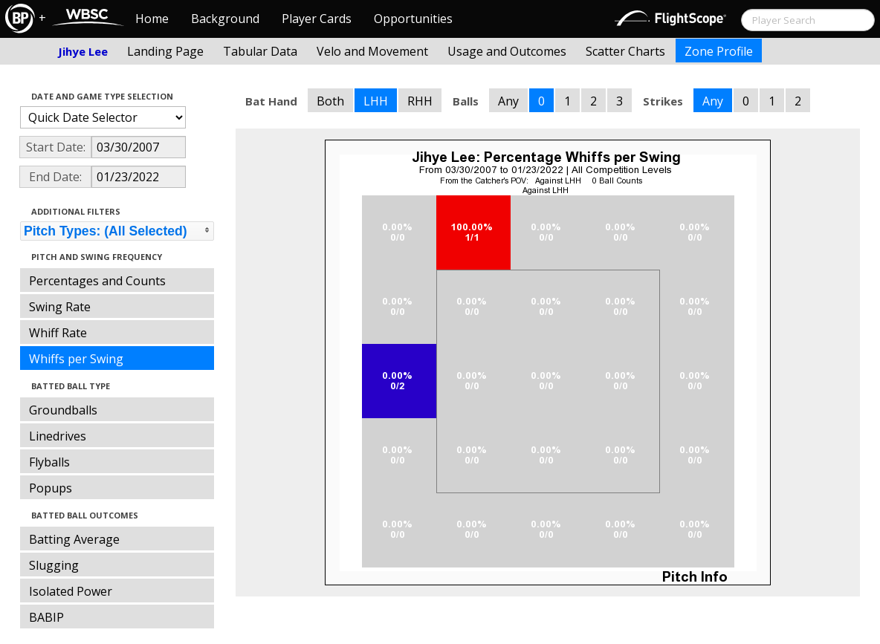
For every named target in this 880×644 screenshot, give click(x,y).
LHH (375, 101)
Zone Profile (719, 51)
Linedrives (57, 436)
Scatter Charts (625, 51)
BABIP (46, 617)
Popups (50, 488)
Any (508, 101)
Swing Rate (60, 307)
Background (225, 18)
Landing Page (165, 51)
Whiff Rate (58, 333)
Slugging (54, 565)
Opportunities (413, 18)
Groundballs (63, 410)
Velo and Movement (372, 51)
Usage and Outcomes (506, 51)
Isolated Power (70, 591)
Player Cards (317, 18)
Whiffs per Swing (76, 359)
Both (330, 101)
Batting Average (74, 539)
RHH (420, 101)
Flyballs (49, 462)
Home (152, 18)
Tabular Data (260, 51)
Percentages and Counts (97, 281)
